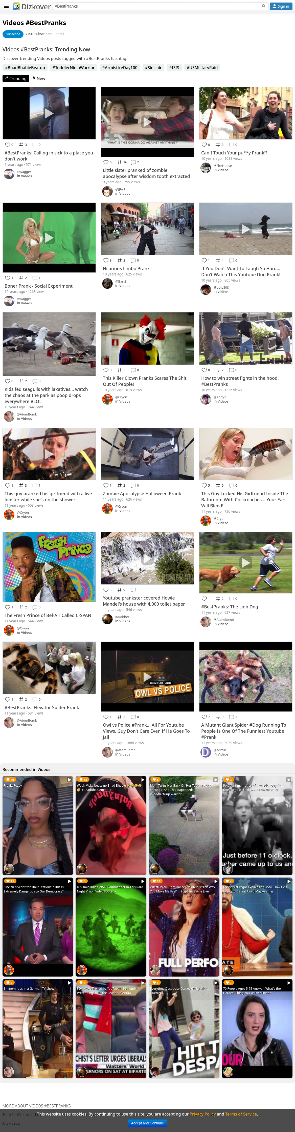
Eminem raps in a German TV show (29, 988)
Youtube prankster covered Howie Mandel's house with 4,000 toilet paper (144, 601)
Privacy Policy (203, 1114)
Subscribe (13, 34)
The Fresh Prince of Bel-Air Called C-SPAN (48, 615)
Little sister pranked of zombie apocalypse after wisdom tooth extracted (146, 173)
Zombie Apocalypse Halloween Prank (142, 493)
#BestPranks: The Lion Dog (229, 607)
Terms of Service (241, 1114)
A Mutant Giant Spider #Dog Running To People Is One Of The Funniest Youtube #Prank (243, 731)
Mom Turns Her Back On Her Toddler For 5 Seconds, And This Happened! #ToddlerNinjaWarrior (180, 789)
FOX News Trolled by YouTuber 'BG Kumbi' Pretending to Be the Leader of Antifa (107, 990)
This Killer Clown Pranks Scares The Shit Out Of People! (145, 381)
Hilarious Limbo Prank (126, 268)
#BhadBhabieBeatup (25, 67)
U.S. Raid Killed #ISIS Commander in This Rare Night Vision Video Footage (110, 889)
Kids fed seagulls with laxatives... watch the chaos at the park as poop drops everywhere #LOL (46, 395)
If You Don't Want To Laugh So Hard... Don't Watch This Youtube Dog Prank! (240, 271)
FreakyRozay (13, 785)
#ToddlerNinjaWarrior (74, 67)
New (38, 78)
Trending (16, 78)
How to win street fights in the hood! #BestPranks (240, 381)
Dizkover (32, 6)
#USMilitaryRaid (202, 67)
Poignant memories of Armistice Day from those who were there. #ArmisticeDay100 (253, 787)
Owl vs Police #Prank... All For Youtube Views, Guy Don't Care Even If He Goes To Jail (146, 731)
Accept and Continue (147, 1123)
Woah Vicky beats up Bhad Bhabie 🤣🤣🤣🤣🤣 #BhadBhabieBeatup (109, 787)
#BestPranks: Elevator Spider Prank (42, 707)
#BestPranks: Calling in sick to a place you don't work (49, 156)
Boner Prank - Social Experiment (39, 286)
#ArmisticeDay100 (119, 67)
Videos (13, 22)
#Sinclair (153, 67)
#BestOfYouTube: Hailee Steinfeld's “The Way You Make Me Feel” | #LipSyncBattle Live (182, 889)
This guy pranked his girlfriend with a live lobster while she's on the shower (48, 496)
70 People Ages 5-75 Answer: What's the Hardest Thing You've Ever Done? (252, 990)
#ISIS (174, 67)
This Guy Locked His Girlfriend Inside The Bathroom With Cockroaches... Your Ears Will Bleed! (244, 499)
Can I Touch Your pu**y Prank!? (234, 153)
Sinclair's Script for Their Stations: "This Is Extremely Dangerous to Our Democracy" (34, 889)
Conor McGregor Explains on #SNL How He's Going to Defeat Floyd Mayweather (255, 889)
